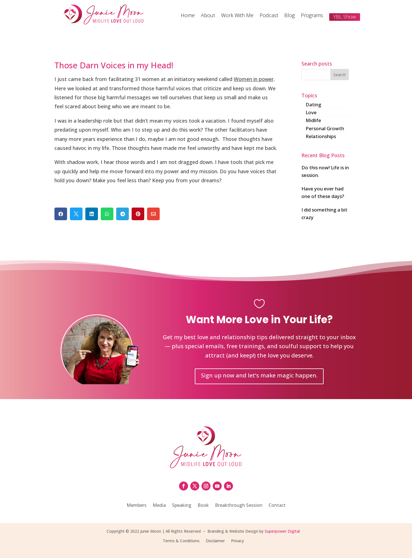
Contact (277, 505)
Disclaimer (215, 541)
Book (203, 505)
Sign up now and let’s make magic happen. (259, 375)
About (208, 16)
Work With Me (237, 16)
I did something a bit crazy (324, 213)
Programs (312, 16)
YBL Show (344, 16)
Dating (313, 104)
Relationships (321, 136)
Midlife (313, 120)
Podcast (269, 16)
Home (188, 16)
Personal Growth (325, 128)
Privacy (237, 541)
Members (137, 505)
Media (159, 505)
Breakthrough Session (238, 505)
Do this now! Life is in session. (325, 171)
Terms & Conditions (181, 541)
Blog (289, 16)
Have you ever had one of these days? (322, 192)
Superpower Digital (282, 531)
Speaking (181, 505)
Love (311, 112)
